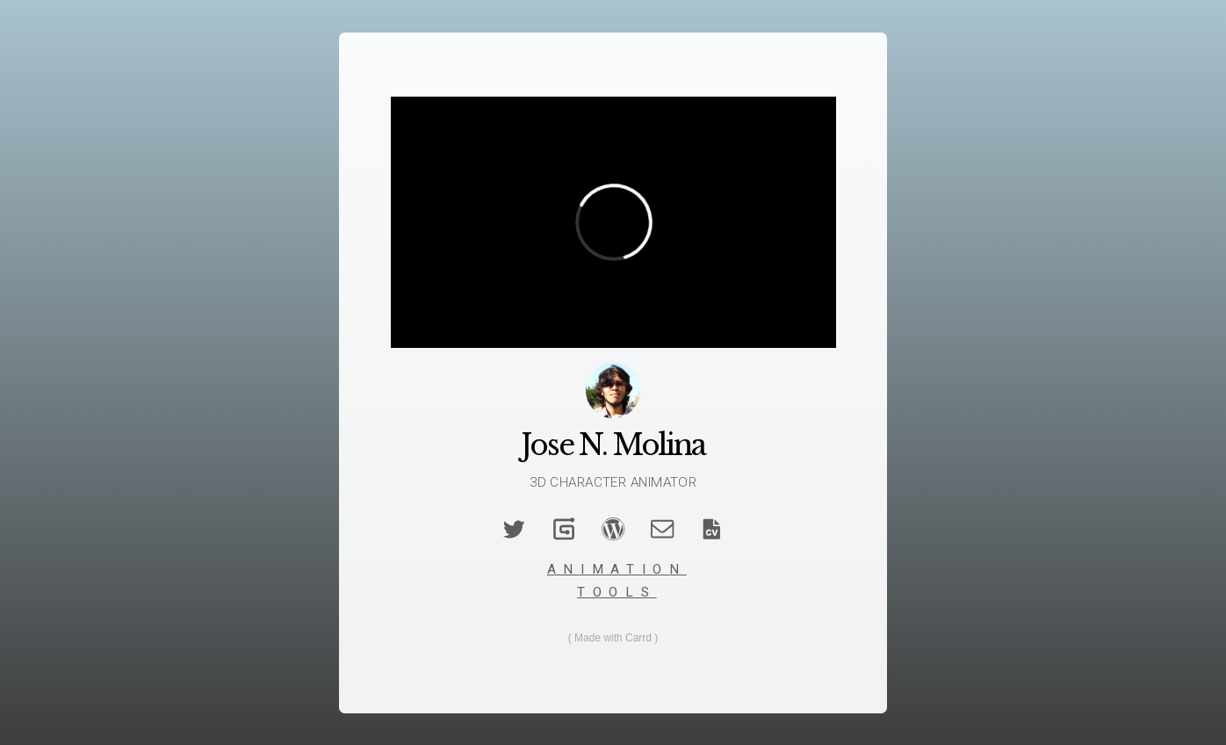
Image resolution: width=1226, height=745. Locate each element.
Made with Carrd (613, 638)
